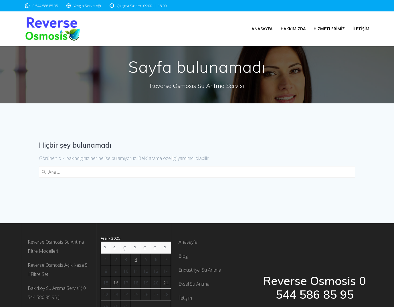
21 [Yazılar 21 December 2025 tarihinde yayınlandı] (166, 218)
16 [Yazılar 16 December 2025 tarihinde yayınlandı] (115, 218)
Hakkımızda (293, 28)
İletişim (361, 28)
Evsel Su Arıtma (194, 219)
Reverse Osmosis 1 (198, 247)
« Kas (131, 255)
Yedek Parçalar (194, 289)
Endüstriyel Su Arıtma (200, 205)
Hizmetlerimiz (329, 28)
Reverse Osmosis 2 (198, 261)
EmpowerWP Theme (330, 251)
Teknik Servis (191, 275)
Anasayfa (262, 28)
